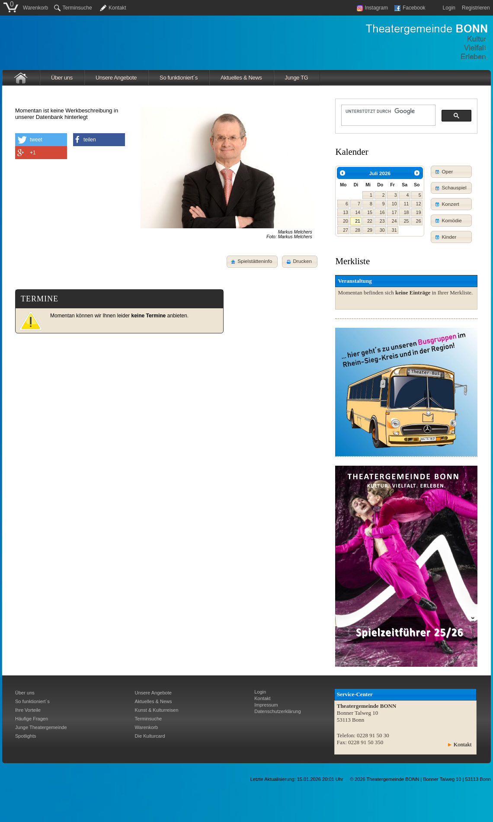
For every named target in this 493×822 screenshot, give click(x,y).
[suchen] (387, 111)
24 (394, 221)
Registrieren (476, 8)
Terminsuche (73, 8)
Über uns (62, 77)
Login (449, 8)
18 (406, 212)
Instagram (372, 8)
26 (418, 221)
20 (345, 221)
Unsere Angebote (116, 77)
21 (357, 221)
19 (418, 212)
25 (406, 221)
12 (418, 203)
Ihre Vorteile (28, 710)
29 (369, 230)
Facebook (410, 8)
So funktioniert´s (179, 77)
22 (369, 221)
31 (394, 230)
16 (382, 212)
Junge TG (296, 77)
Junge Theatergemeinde (41, 727)
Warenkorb (35, 8)
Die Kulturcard (150, 736)
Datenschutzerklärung (277, 711)
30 (382, 230)
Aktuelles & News (241, 77)
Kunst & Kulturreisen (157, 710)
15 (369, 212)
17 (394, 212)
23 (382, 221)
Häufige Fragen (31, 718)
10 (394, 203)
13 (345, 212)
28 (357, 230)
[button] (299, 262)
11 (406, 203)
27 (345, 230)
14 (357, 212)
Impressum (266, 704)
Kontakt (117, 8)
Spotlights (25, 736)
